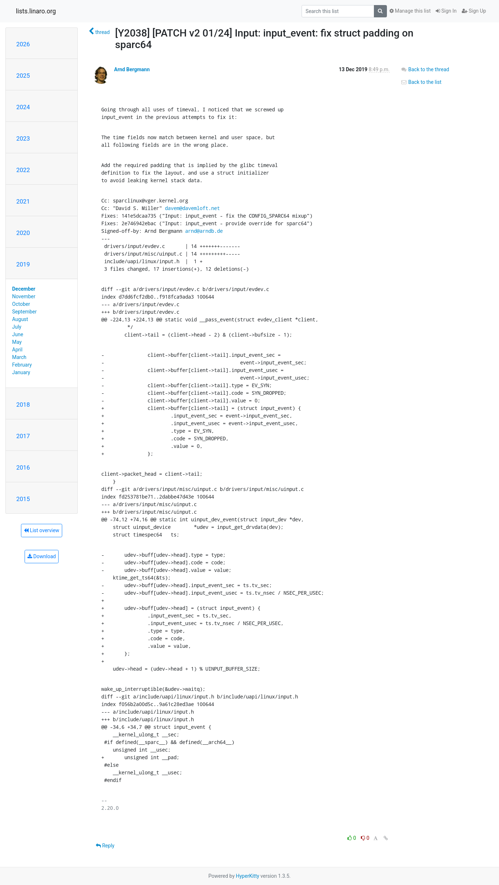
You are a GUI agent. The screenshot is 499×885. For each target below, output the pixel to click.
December (23, 289)
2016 (23, 467)
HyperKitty (247, 876)
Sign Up (474, 11)
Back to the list (421, 82)
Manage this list (410, 11)
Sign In (446, 11)
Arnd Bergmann (132, 69)
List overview (41, 530)
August (20, 319)
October (21, 304)
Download (41, 556)
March (19, 357)
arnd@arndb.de (204, 230)
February (22, 365)
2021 (23, 201)
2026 (23, 44)
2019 (23, 264)
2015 (23, 499)
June (18, 334)
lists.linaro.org (36, 11)
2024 (23, 107)
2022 (23, 170)
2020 (23, 232)
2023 (23, 138)
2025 (23, 75)
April (17, 349)
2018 (23, 404)
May (17, 342)
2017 (23, 436)
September (24, 312)
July (16, 327)
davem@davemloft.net (192, 208)
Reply (105, 845)
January (21, 372)
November (23, 296)
